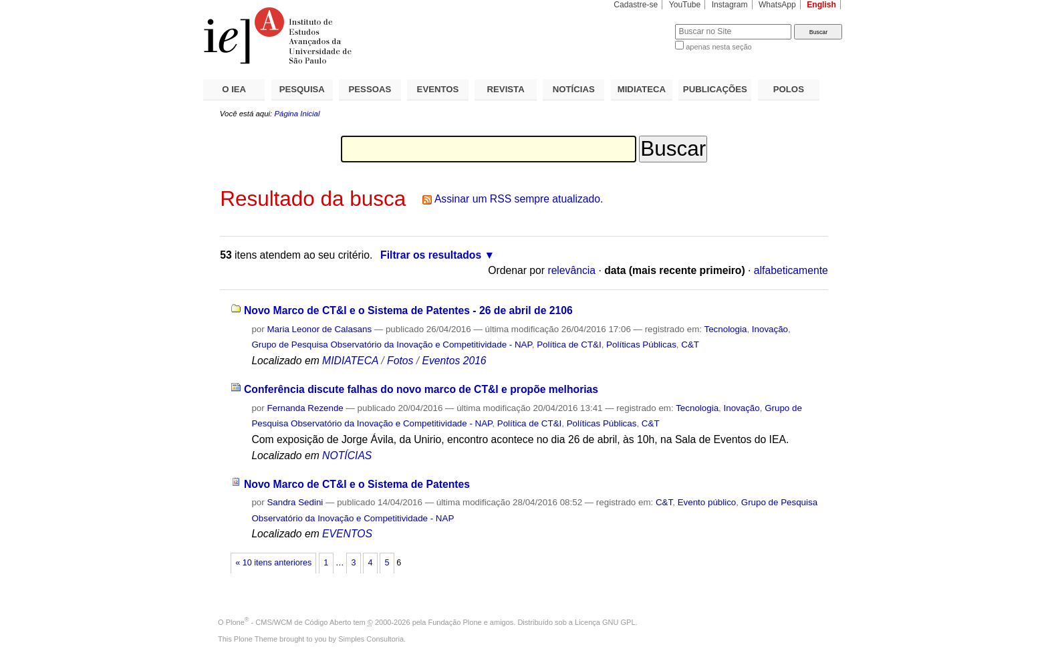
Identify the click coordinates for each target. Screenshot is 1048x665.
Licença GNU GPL (605, 622)
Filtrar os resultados (430, 255)
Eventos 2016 (454, 360)
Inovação (770, 329)
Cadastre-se (636, 4)
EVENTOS (438, 89)
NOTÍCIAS (574, 89)
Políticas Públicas (641, 345)
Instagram (730, 4)
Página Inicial (296, 114)
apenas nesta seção (718, 47)
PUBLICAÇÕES (715, 89)
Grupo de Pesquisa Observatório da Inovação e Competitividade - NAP (391, 345)
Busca (642, 23)
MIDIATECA (642, 89)
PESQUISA (302, 89)
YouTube (685, 4)
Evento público (707, 502)
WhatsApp (777, 4)
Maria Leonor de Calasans (319, 329)
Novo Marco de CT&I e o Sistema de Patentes (357, 484)
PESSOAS (370, 89)
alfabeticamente (791, 270)
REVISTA (506, 89)
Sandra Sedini (295, 502)
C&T (690, 345)
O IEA (234, 89)
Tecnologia (725, 329)
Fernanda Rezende (305, 408)
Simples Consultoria (371, 639)
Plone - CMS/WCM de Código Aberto (289, 622)
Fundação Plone (455, 622)
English (821, 4)
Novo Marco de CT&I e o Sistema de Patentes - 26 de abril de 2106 (408, 310)
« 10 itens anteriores (273, 562)
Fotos (400, 360)
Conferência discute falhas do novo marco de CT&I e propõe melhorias (421, 389)
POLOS (788, 89)
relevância (571, 270)
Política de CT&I (569, 345)
